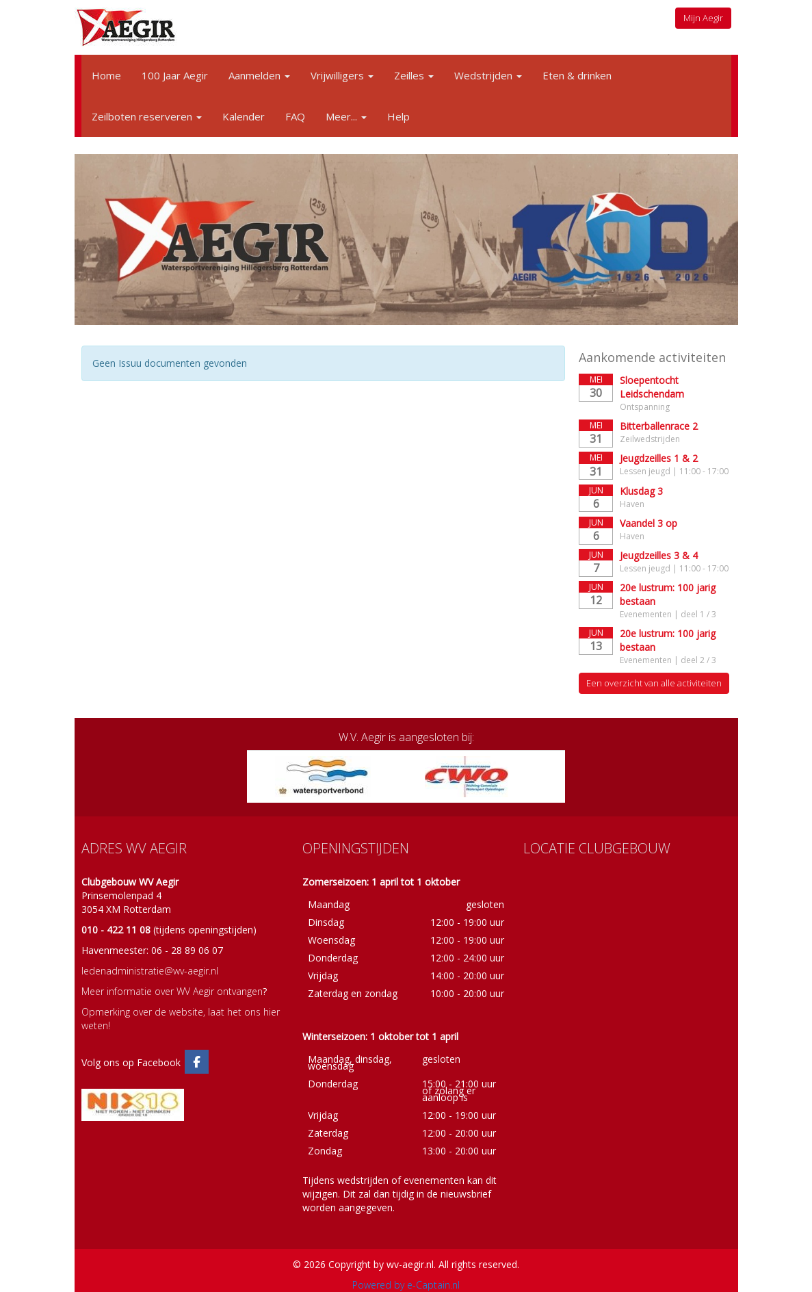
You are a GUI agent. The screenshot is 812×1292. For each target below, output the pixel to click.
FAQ (295, 116)
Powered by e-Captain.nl (406, 1284)
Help (398, 116)
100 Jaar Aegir (175, 75)
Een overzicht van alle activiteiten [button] (654, 683)
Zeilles (414, 75)
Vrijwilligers (342, 75)
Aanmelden (259, 75)
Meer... (346, 116)
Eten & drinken (577, 75)
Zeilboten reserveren (147, 116)
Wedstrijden (488, 75)
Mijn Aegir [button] (703, 18)
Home (106, 75)
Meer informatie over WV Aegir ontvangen (172, 991)
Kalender (243, 116)
